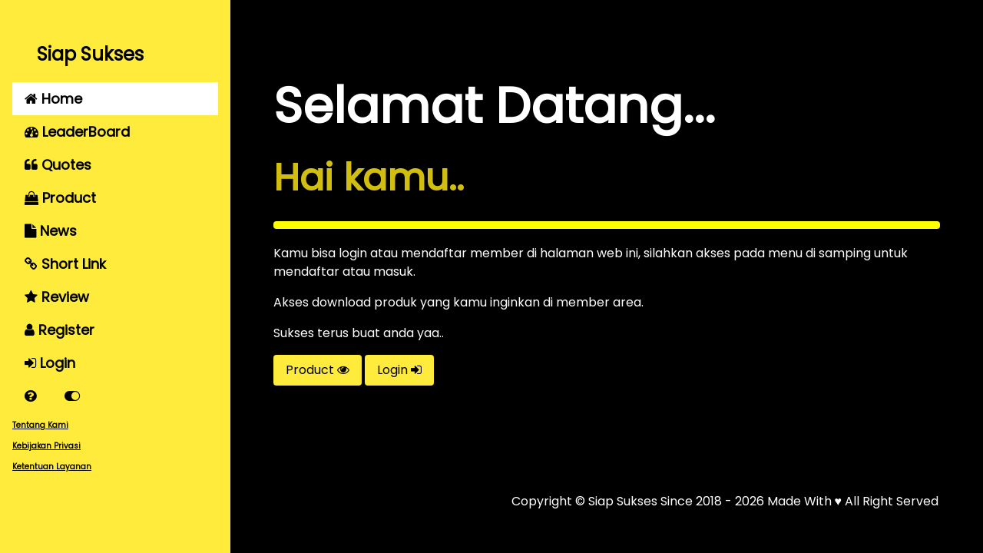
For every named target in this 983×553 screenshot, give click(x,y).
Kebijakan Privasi (46, 446)
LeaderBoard (77, 131)
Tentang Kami (40, 425)
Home (53, 98)
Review (57, 296)
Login (50, 363)
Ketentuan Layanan (51, 466)
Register (59, 329)
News (51, 230)
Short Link (65, 263)
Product (60, 197)
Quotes (58, 164)
